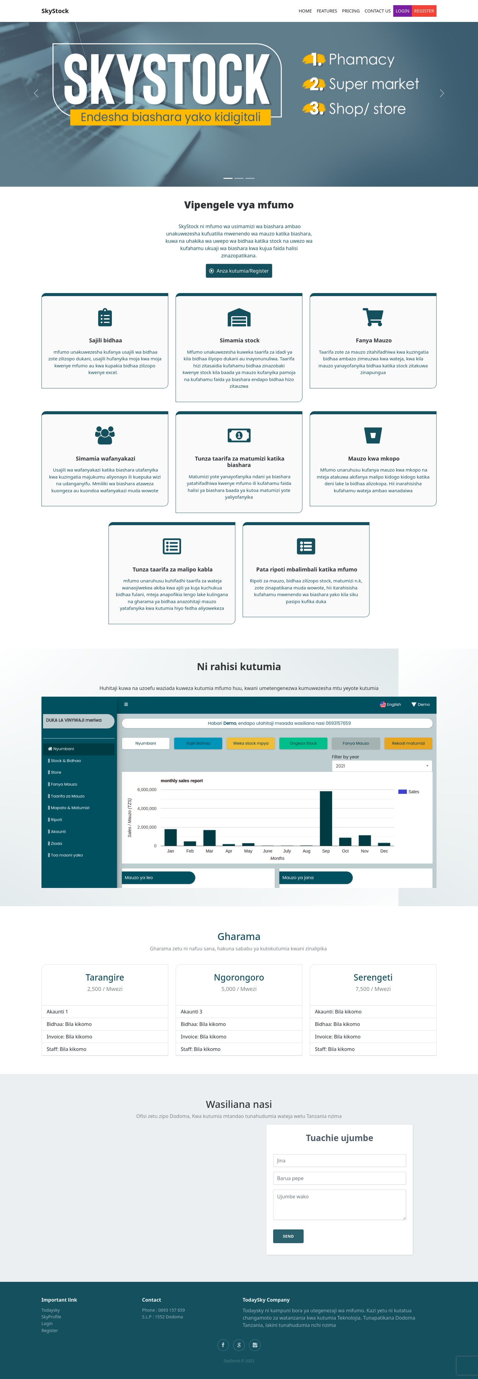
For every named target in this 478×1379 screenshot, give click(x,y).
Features (327, 11)
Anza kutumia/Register (239, 270)
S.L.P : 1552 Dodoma (162, 1317)
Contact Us (378, 11)
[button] (36, 93)
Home (305, 11)
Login (402, 11)
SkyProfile (51, 1317)
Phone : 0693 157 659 (163, 1310)
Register (424, 11)
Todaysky (50, 1310)
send (288, 1236)
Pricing (351, 11)
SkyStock (55, 11)
